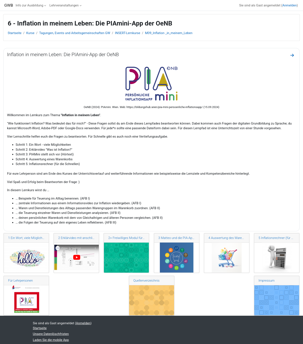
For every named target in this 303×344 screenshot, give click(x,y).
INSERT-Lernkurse (127, 33)
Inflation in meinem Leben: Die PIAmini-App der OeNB (63, 54)
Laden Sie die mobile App (51, 340)
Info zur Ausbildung (29, 5)
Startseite (15, 33)
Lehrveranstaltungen (63, 5)
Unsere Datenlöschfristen (51, 334)
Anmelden (289, 5)
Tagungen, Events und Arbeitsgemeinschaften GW (74, 33)
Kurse (30, 33)
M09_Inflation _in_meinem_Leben (168, 33)
